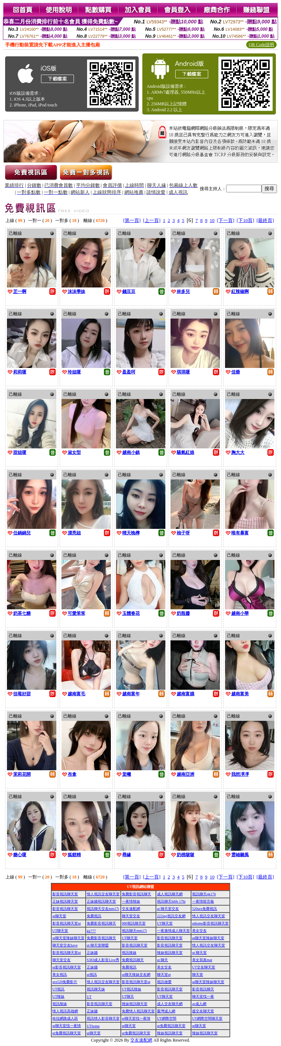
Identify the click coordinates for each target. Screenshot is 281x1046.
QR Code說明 (261, 44)
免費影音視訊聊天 (136, 894)
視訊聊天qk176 (204, 894)
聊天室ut (164, 974)
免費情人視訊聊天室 (138, 1011)
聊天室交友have (65, 945)
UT (89, 997)
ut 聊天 (162, 960)
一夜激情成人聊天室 (173, 931)
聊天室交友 (131, 916)
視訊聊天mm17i (134, 931)
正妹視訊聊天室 (65, 901)
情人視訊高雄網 (65, 1011)
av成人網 (199, 1004)
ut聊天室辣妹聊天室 (68, 938)
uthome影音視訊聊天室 (210, 923)
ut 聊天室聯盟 (98, 945)
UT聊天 (128, 996)
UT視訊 (58, 989)
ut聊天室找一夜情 (136, 1018)
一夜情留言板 (203, 901)
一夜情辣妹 (131, 901)
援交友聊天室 (203, 1011)
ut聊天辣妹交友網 (136, 974)
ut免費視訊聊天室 (171, 1026)
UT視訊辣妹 (131, 989)
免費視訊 (94, 916)
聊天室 (197, 974)
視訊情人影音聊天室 (103, 1018)
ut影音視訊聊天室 (66, 967)
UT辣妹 (58, 996)
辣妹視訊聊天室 (170, 953)
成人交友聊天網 (170, 1004)
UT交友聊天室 (203, 967)
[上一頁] (152, 220)
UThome (93, 1026)
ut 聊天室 (199, 953)
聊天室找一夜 (203, 996)
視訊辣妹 (129, 953)
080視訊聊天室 (134, 923)
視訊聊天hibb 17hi (171, 901)
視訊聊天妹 (96, 989)
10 (212, 220)
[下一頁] (226, 220)
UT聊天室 (165, 923)
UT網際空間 (166, 1018)
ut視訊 (92, 974)
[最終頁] (265, 220)
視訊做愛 (164, 982)
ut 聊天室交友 (168, 909)
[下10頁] (245, 220)
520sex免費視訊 (204, 909)
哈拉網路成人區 (65, 1018)
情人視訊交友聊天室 (103, 894)
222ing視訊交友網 (171, 916)
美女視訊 (59, 974)
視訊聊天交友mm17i (103, 909)
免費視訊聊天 (133, 960)
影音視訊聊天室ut (66, 923)
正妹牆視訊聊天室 (101, 901)
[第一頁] (132, 220)
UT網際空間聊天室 (207, 1018)
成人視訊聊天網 (170, 894)
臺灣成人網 (166, 1011)
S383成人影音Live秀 (103, 960)
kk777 (91, 931)
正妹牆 (92, 953)
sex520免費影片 (64, 982)
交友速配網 (131, 909)
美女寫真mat (202, 960)
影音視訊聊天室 (65, 894)
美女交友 (199, 931)
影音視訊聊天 (203, 989)
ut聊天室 (59, 916)
